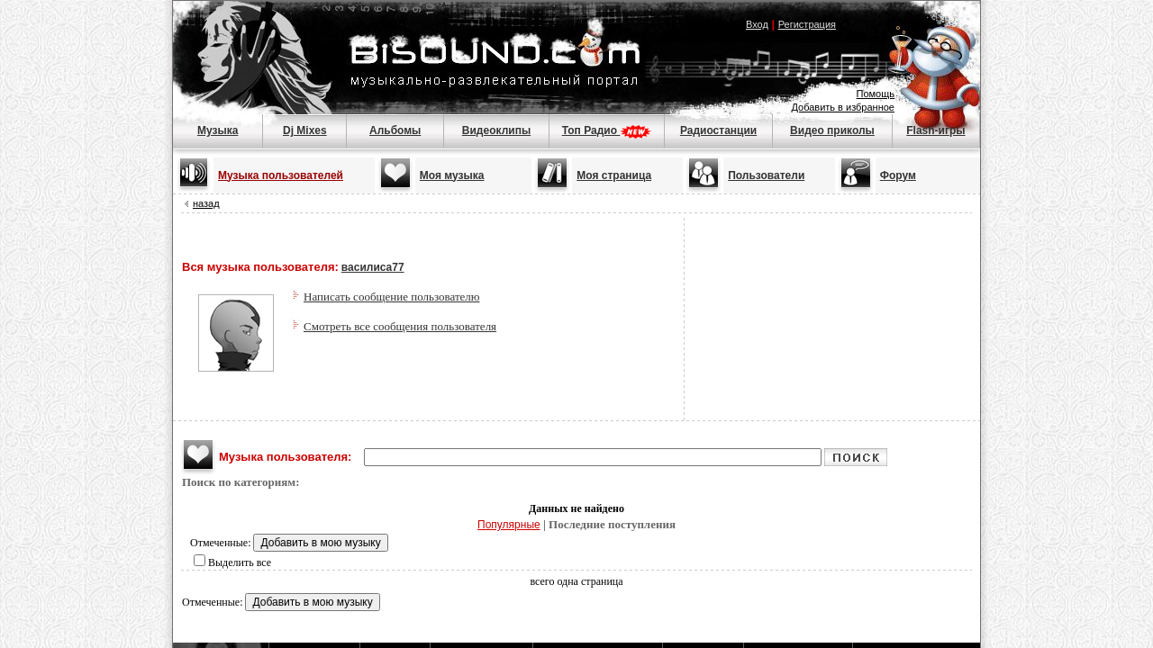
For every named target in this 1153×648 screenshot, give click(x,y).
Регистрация (807, 24)
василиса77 (372, 267)
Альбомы (395, 130)
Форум (898, 175)
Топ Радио (607, 130)
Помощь (876, 93)
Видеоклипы (496, 130)
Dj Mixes (305, 130)
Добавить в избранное (842, 107)
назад (206, 203)
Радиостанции (718, 130)
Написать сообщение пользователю (392, 296)
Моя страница (613, 175)
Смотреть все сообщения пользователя (400, 326)
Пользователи (766, 175)
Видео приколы (832, 130)
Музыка (217, 130)
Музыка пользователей (280, 175)
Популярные (508, 524)
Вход (757, 24)
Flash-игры (935, 130)
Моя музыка (452, 175)
